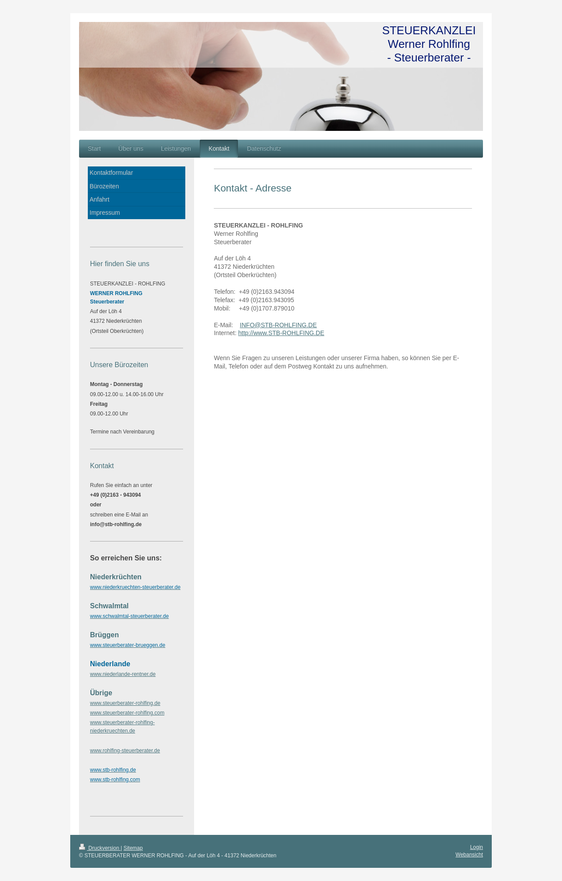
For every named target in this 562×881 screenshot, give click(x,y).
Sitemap (133, 848)
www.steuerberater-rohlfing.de (125, 703)
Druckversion (100, 848)
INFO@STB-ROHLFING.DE (278, 325)
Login (476, 847)
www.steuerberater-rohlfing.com (127, 713)
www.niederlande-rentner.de (122, 674)
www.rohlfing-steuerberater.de (125, 750)
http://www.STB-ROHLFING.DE (281, 332)
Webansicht (469, 855)
